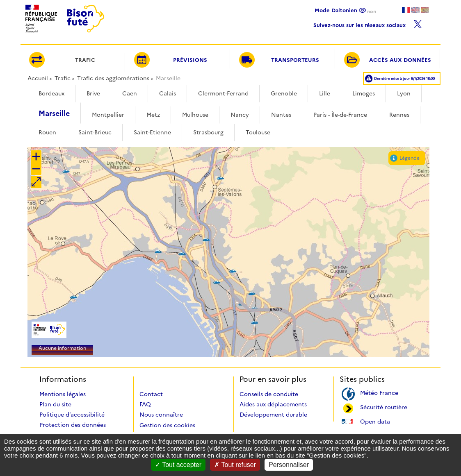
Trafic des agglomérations (113, 78)
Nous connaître (161, 414)
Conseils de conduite (269, 394)
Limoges (363, 93)
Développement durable (273, 414)
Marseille (54, 113)
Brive (93, 93)
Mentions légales (62, 394)
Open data (375, 421)
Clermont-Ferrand (223, 93)
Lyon (404, 93)
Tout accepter (178, 464)
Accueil (37, 78)
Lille (324, 93)
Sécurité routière (383, 406)
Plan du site (55, 404)
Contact (151, 394)
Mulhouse (195, 114)
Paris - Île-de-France (340, 114)
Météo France (379, 392)
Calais (167, 93)
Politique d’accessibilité (72, 414)
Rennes (399, 114)
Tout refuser (235, 464)
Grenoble (284, 93)
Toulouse (258, 132)
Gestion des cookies (167, 425)
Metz (153, 114)
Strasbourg (208, 132)
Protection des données (72, 424)
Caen (129, 93)
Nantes (281, 114)
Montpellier (108, 114)
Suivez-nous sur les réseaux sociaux (367, 23)
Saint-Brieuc (95, 132)
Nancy (239, 114)
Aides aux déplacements (273, 404)
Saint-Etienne (152, 132)
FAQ (145, 404)
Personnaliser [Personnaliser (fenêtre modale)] (289, 464)
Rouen (47, 132)
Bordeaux (51, 93)
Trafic (63, 78)
